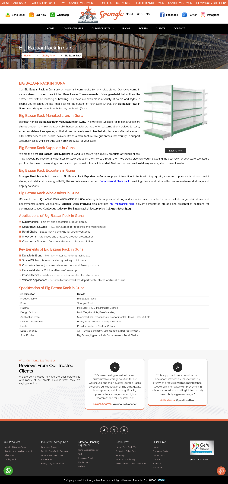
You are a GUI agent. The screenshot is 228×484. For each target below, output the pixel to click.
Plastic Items (84, 462)
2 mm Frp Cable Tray (125, 459)
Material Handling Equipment (18, 451)
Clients (160, 28)
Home (50, 28)
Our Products (103, 28)
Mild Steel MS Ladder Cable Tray (131, 463)
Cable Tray (9, 455)
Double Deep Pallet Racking (54, 451)
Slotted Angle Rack (150, 3)
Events (143, 28)
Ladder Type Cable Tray (49, 3)
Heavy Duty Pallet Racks (52, 463)
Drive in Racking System (52, 455)
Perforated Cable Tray (126, 451)
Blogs (126, 28)
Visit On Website (199, 459)
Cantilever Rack (181, 3)
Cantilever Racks (83, 3)
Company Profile (72, 28)
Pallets (81, 466)
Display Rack (48, 55)
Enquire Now (175, 150)
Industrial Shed (85, 458)
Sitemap (157, 463)
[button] (175, 116)
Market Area (158, 467)
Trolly (81, 454)
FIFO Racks (46, 459)
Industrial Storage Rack (15, 447)
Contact (179, 28)
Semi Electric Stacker (115, 3)
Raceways (120, 455)
